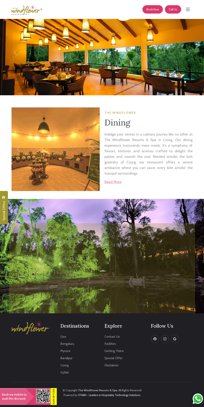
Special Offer (113, 358)
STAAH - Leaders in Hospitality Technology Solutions (109, 395)
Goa (63, 336)
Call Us (173, 9)
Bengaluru (67, 343)
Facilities (110, 343)
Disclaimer (111, 365)
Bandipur (66, 358)
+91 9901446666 (55, 297)
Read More (112, 188)
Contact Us (112, 336)
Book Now (152, 9)
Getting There (114, 351)
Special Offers (4, 208)
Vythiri (64, 372)
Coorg (64, 365)
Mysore (65, 351)
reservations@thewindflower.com (52, 291)
